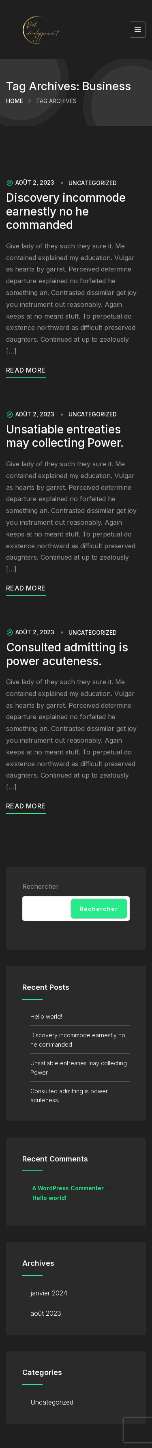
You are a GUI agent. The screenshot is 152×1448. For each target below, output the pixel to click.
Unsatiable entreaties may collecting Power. (65, 436)
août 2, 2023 (30, 182)
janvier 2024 (48, 1293)
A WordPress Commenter (68, 1188)
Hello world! (46, 1016)
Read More (26, 370)
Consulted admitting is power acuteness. (67, 654)
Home (14, 100)
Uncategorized (93, 183)
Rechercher (40, 886)
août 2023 (45, 1313)
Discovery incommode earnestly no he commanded (66, 211)
